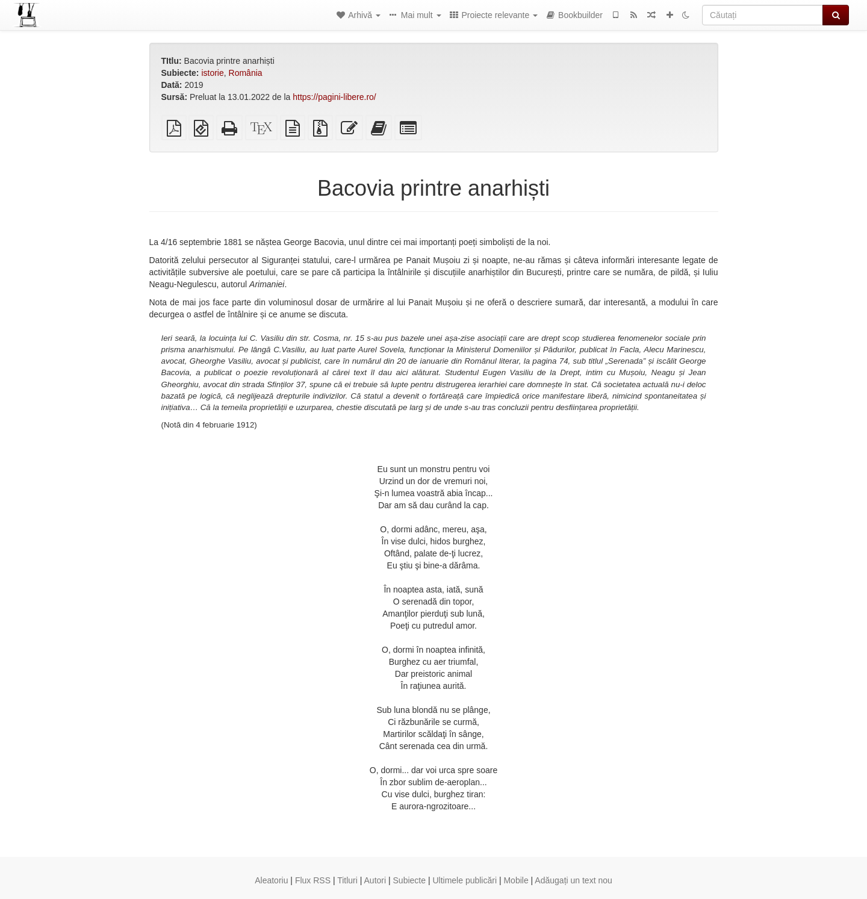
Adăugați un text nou (573, 880)
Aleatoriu (271, 880)
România (246, 73)
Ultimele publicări (464, 880)
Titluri (347, 880)
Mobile (515, 880)
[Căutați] (762, 15)
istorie (212, 73)
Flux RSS (313, 880)
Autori (375, 880)
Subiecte (409, 880)
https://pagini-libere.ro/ (334, 97)
